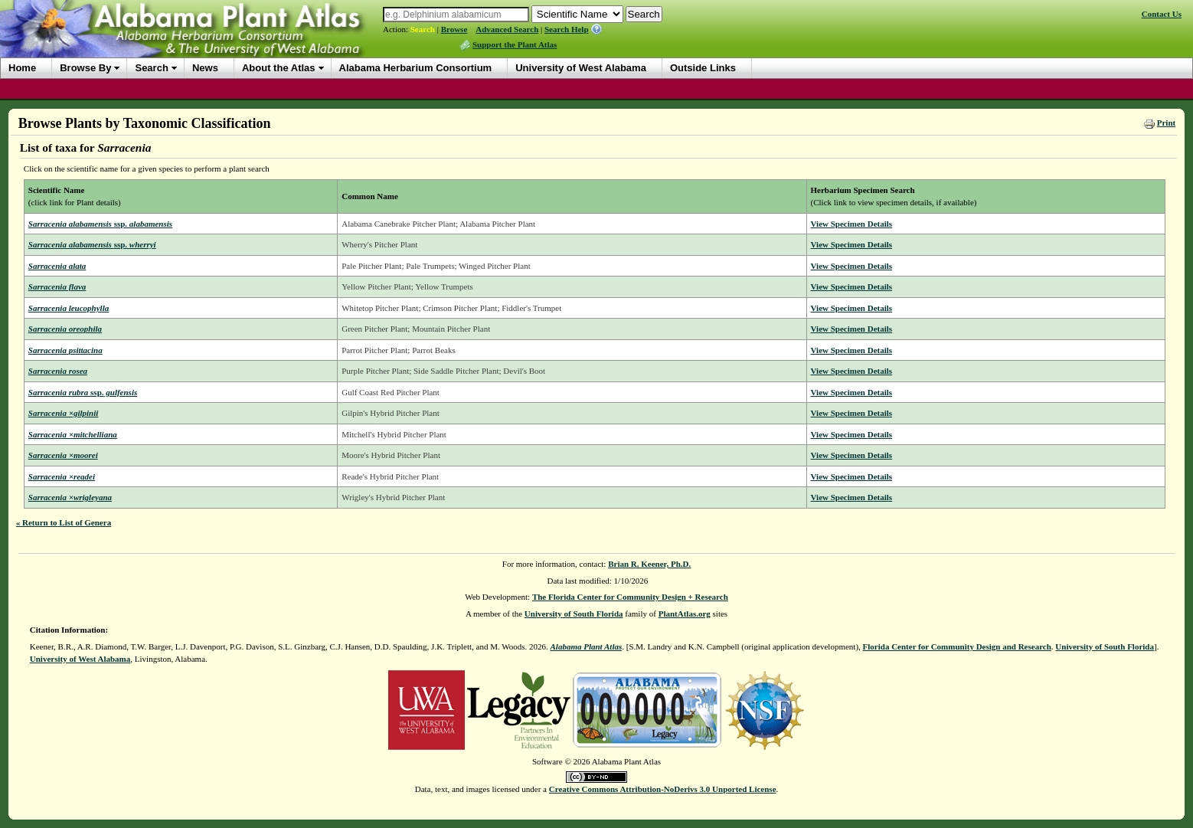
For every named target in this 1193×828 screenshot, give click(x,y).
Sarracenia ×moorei (63, 455)
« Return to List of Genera (63, 522)
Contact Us (1162, 13)
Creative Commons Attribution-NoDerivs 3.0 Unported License (662, 789)
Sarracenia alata (57, 265)
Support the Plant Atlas (514, 44)
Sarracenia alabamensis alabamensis (100, 223)
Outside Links (703, 68)
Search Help (566, 29)
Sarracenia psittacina (65, 350)
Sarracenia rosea (57, 370)
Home (22, 68)
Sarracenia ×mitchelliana (72, 434)
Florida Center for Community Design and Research (957, 646)
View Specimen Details (852, 223)
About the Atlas (278, 68)
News (205, 68)
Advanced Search (507, 29)
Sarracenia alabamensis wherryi (92, 244)
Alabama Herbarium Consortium (415, 68)
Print (1166, 122)
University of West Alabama (580, 68)
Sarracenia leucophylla (68, 308)
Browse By (85, 68)
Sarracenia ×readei (61, 476)
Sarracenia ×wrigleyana (70, 497)
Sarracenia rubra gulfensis (82, 392)
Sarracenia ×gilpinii (63, 412)
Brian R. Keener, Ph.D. (649, 563)
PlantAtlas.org (685, 613)
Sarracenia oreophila (65, 328)
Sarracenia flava (57, 286)
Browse (454, 29)
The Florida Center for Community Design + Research (630, 596)
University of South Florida (574, 613)
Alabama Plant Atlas (587, 646)
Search (422, 29)
